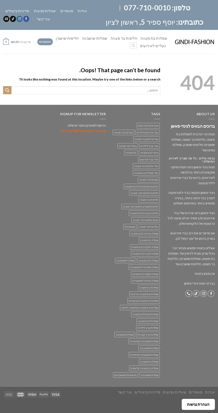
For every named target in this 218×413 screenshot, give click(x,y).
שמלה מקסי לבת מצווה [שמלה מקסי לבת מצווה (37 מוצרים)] (145, 274)
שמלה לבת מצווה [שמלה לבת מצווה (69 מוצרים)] (149, 260)
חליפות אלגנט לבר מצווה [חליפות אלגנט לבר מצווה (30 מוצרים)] (144, 193)
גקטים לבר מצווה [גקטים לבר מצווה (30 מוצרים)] (149, 179)
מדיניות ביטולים (17, 11)
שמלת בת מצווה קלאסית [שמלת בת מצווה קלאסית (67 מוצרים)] (144, 368)
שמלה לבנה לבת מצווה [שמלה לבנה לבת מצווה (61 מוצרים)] (145, 253)
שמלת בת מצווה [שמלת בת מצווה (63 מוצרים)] (149, 361)
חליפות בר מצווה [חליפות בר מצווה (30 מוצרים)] (149, 199)
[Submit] (7, 90)
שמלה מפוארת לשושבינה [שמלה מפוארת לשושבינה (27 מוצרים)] (144, 267)
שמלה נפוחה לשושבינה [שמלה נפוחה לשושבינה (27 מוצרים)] (145, 280)
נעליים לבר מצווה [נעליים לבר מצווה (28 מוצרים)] (149, 226)
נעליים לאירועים (153, 45)
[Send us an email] (6, 19)
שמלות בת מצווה (153, 38)
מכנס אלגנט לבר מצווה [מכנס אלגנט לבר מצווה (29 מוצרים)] (146, 220)
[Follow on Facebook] (26, 19)
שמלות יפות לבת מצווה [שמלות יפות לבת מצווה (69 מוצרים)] (145, 314)
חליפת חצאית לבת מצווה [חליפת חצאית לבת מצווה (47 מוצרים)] (144, 213)
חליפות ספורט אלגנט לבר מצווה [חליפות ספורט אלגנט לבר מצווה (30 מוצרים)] (141, 206)
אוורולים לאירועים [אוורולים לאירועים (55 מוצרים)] (148, 125)
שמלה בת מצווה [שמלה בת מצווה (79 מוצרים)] (149, 240)
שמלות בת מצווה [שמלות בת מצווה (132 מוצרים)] (149, 287)
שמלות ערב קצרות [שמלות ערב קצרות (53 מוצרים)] (148, 334)
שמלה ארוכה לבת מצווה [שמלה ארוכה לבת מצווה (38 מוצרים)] (145, 233)
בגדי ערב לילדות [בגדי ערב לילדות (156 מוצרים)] (149, 146)
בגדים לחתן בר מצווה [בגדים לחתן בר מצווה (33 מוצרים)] (146, 139)
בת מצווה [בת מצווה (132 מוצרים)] (130, 152)
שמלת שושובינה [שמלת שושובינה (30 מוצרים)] (149, 375)
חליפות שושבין (67, 38)
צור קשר (43, 19)
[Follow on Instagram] (20, 19)
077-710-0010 (147, 7)
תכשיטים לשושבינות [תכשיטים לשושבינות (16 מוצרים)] (125, 375)
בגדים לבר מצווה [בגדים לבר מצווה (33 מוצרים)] (123, 132)
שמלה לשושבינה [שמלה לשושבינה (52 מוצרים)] (125, 260)
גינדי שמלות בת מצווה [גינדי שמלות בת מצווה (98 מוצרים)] (146, 173)
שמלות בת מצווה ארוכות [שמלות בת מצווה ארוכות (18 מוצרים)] (145, 294)
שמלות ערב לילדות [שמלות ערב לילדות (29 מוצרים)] (148, 327)
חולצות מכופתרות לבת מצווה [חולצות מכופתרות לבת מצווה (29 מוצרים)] (142, 186)
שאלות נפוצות (45, 11)
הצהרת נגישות (198, 404)
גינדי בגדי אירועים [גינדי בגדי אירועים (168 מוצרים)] (149, 159)
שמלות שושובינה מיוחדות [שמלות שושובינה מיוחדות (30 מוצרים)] (144, 354)
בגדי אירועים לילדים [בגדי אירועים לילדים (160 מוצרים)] (148, 132)
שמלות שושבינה (95, 38)
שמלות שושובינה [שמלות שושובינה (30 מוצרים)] (149, 348)
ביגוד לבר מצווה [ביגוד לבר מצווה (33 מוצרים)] (128, 146)
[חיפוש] (133, 45)
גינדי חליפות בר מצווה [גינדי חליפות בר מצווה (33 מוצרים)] (146, 166)
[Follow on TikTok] (13, 19)
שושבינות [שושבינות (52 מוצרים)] (130, 226)
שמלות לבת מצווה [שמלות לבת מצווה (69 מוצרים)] (148, 321)
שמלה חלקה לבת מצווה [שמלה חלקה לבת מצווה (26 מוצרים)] (145, 247)
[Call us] (188, 293)
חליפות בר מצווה (123, 38)
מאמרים (66, 11)
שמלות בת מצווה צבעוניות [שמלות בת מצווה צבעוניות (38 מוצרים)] (144, 300)
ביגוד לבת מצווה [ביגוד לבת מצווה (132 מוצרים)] (149, 152)
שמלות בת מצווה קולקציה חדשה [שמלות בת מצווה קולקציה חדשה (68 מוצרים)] (140, 307)
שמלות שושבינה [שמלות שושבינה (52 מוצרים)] (125, 334)
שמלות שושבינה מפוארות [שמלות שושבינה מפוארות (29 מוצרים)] (144, 341)
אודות (82, 11)
